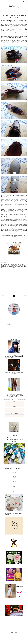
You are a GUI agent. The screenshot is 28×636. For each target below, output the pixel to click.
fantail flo (13, 632)
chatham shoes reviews (16, 235)
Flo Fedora (14, 354)
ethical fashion (14, 413)
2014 (14, 487)
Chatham (23, 28)
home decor (12, 468)
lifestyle (14, 401)
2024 (14, 475)
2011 (14, 491)
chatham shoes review (10, 235)
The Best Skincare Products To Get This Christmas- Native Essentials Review (14, 439)
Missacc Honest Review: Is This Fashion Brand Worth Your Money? (14, 373)
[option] (14, 249)
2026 (14, 472)
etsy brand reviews (14, 415)
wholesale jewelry (8, 602)
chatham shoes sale (21, 235)
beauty (14, 408)
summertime (8, 20)
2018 (14, 482)
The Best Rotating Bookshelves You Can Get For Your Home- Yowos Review (14, 392)
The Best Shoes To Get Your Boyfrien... (14, 252)
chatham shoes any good (5, 235)
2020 (14, 480)
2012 (14, 490)
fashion (14, 406)
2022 (14, 477)
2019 (14, 481)
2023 (14, 476)
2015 (14, 486)
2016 (14, 485)
